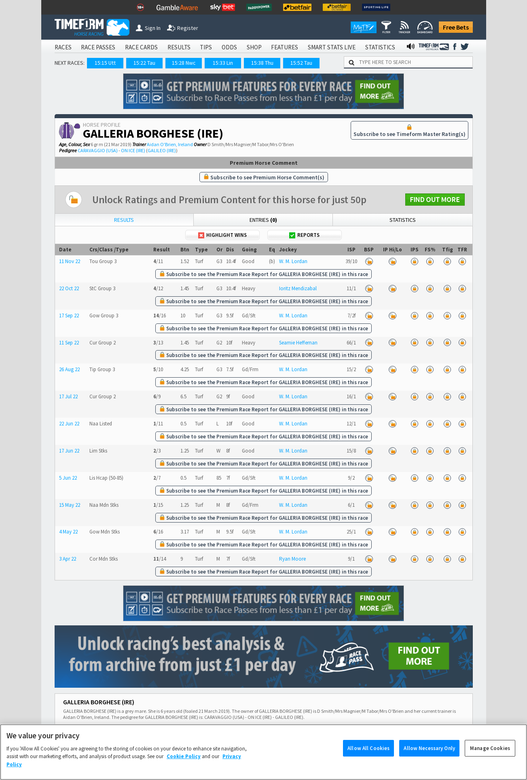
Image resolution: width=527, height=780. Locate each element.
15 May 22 (69, 505)
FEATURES (284, 47)
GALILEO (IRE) (162, 150)
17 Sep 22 (69, 315)
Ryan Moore (292, 558)
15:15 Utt (105, 62)
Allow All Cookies (368, 756)
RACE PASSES (98, 47)
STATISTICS (380, 47)
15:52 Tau (301, 62)
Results (124, 219)
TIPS (206, 47)
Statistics (402, 219)
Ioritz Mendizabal (298, 288)
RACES (63, 47)
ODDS (229, 47)
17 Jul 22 (68, 396)
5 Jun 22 (68, 477)
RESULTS (178, 47)
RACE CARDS (141, 47)
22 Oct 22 (69, 288)
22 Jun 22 (69, 423)
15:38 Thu (262, 62)
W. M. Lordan (293, 261)
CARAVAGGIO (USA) (98, 150)
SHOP (254, 47)
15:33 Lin (223, 62)
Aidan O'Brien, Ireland (170, 144)
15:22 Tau (144, 62)
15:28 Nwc (184, 62)
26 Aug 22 (69, 369)
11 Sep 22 (69, 342)
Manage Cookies (490, 756)
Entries (263, 219)
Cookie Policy (184, 764)
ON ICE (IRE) (133, 150)
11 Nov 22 (69, 261)
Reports (304, 235)
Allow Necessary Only (429, 756)
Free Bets (456, 27)
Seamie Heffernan (298, 342)
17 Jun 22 (69, 450)
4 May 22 (68, 531)
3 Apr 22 (67, 558)
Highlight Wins (222, 235)
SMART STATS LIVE (332, 47)
